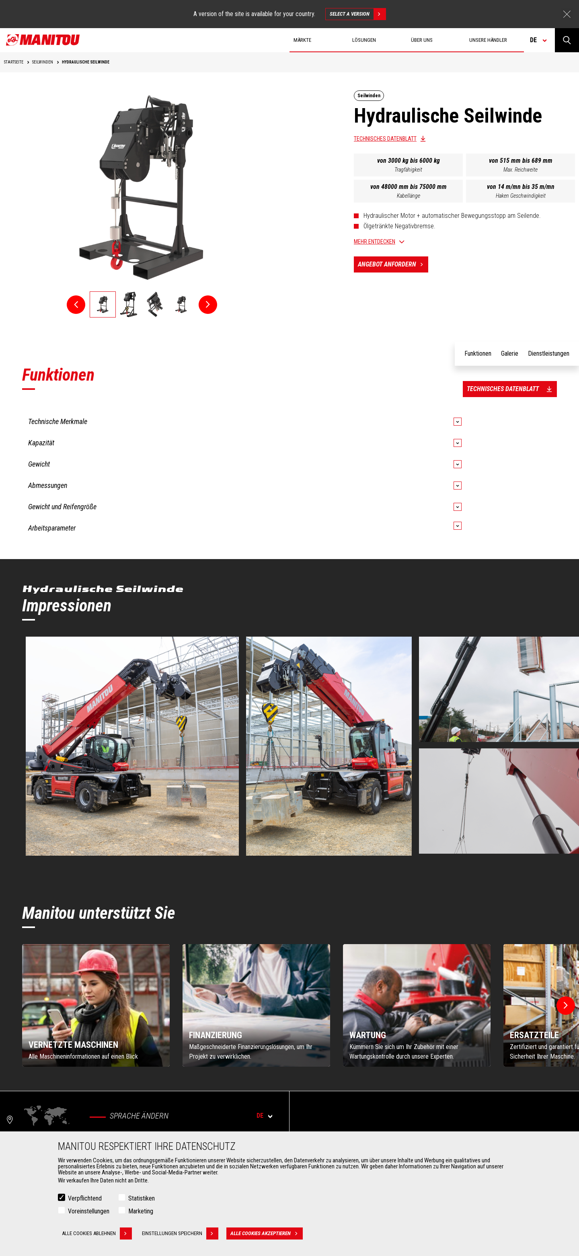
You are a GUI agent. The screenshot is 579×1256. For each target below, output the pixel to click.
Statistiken (141, 1198)
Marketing (140, 1211)
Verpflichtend (85, 1198)
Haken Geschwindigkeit (521, 196)
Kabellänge (408, 196)
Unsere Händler (488, 40)
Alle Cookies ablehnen (97, 1233)
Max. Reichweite (520, 169)
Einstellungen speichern (180, 1233)
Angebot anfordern (393, 264)
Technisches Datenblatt (385, 138)
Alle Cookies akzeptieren (266, 1233)
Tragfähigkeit (408, 169)
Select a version (358, 14)
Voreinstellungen (88, 1211)
